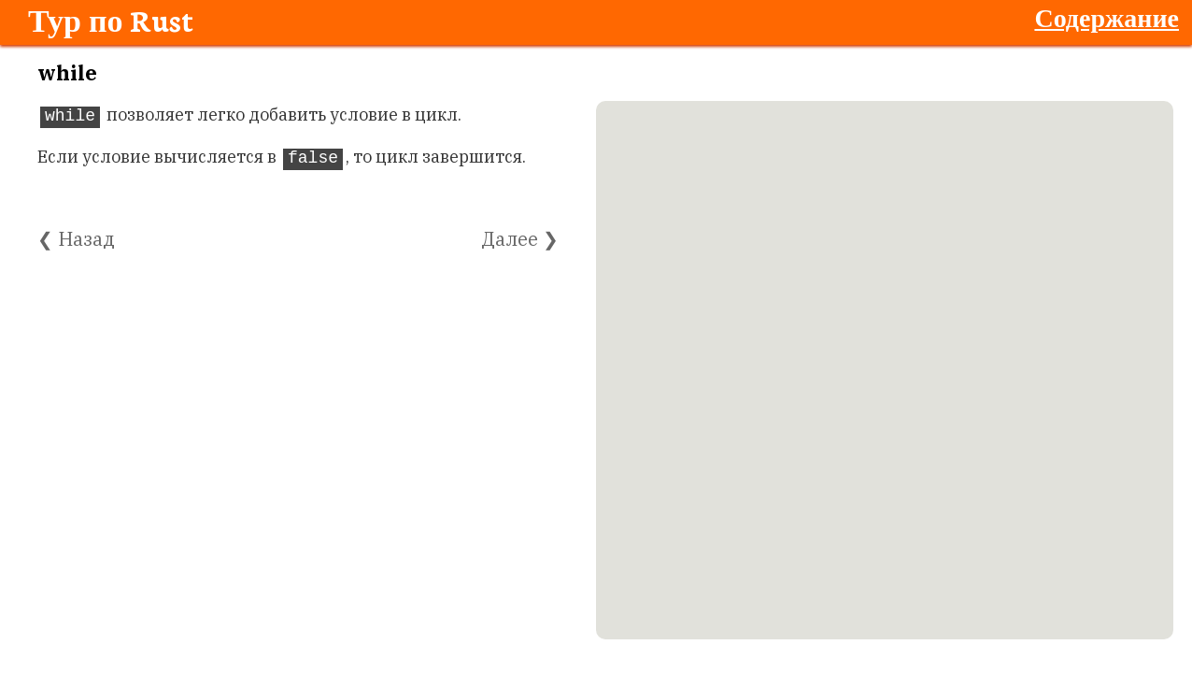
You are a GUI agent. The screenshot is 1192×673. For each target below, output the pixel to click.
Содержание (1106, 17)
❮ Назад (76, 238)
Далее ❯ (520, 238)
